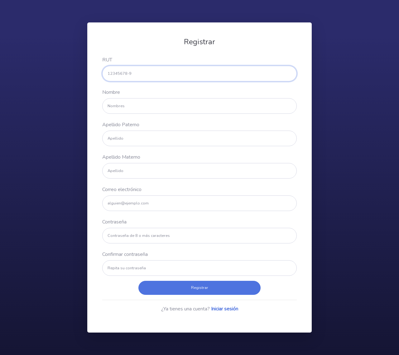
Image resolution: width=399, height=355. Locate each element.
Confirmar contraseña (125, 254)
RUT (107, 59)
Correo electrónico (122, 189)
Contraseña (114, 221)
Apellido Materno (121, 157)
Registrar (199, 287)
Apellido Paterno (120, 124)
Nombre (111, 92)
